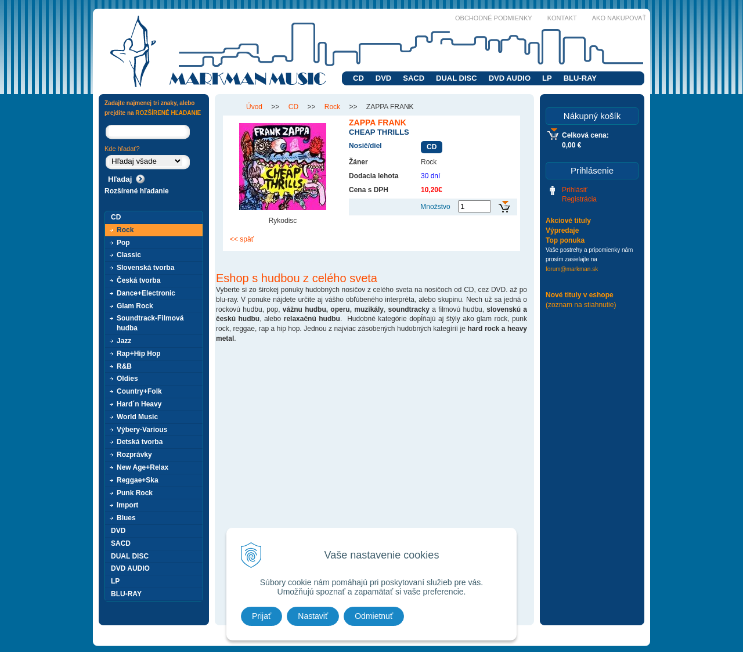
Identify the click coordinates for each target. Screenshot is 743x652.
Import (127, 505)
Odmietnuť (374, 616)
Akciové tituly (568, 221)
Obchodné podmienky (493, 18)
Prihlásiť (574, 190)
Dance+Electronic (146, 293)
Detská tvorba (140, 442)
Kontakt (562, 18)
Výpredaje (562, 230)
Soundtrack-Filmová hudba (150, 323)
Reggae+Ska (137, 480)
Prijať (261, 616)
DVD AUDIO (510, 78)
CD (358, 78)
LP (547, 78)
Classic (129, 255)
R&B (124, 366)
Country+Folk (139, 391)
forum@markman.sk (572, 269)
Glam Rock (135, 306)
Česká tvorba (138, 280)
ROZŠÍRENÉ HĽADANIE (168, 113)
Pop (123, 243)
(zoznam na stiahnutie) (581, 305)
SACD (413, 78)
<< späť (242, 239)
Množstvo (435, 207)
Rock (125, 230)
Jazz (124, 341)
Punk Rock (135, 493)
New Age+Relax (142, 467)
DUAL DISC (456, 78)
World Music (137, 417)
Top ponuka (565, 240)
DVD (383, 78)
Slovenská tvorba (145, 268)
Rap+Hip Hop (139, 354)
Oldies (127, 378)
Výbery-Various (142, 430)
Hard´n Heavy (139, 404)
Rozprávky (134, 455)
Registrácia (579, 199)
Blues (126, 518)
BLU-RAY (580, 78)
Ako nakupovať (619, 18)
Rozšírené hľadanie (136, 191)
